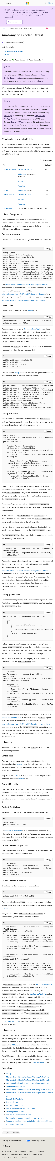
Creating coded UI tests (15, 1111)
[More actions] (51, 28)
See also (6, 54)
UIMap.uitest (7, 208)
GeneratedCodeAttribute (33, 329)
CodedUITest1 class (24, 194)
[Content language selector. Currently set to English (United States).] (12, 1140)
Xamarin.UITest (17, 122)
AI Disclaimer (6, 1151)
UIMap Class (7, 908)
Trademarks (6, 1158)
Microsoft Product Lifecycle (24, 12)
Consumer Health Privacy (20, 1154)
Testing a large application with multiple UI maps (25, 1118)
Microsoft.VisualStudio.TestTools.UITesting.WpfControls (23, 300)
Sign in (50, 3)
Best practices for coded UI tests (18, 1114)
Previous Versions (20, 1151)
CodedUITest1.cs (8, 194)
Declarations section (25, 169)
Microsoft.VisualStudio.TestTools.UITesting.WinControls (26, 284)
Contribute (40, 1151)
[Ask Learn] (47, 28)
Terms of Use (37, 1154)
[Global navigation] (2, 3)
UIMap (30, 310)
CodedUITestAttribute (13, 830)
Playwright (8, 115)
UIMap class (22, 174)
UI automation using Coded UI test (20, 28)
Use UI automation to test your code (20, 1108)
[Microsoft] (27, 3)
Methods (21, 181)
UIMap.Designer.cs (9, 169)
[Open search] (45, 3)
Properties (21, 186)
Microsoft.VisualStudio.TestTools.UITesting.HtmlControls (23, 294)
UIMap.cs (6, 190)
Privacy (4, 1154)
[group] (27, 266)
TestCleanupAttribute (38, 994)
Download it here (35, 81)
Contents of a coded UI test (13, 51)
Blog (30, 1151)
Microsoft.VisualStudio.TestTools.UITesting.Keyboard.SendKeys (26, 724)
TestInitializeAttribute (44, 984)
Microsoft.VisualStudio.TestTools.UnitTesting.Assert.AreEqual (25, 570)
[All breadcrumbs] (4, 28)
